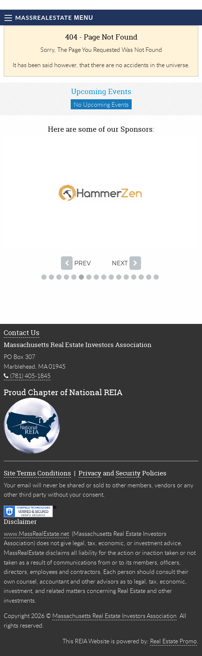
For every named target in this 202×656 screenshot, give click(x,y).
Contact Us (21, 332)
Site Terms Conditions (37, 473)
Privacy (90, 473)
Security (128, 473)
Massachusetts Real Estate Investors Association (114, 616)
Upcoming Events (101, 91)
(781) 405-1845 (27, 376)
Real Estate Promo (173, 641)
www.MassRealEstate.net (36, 534)
